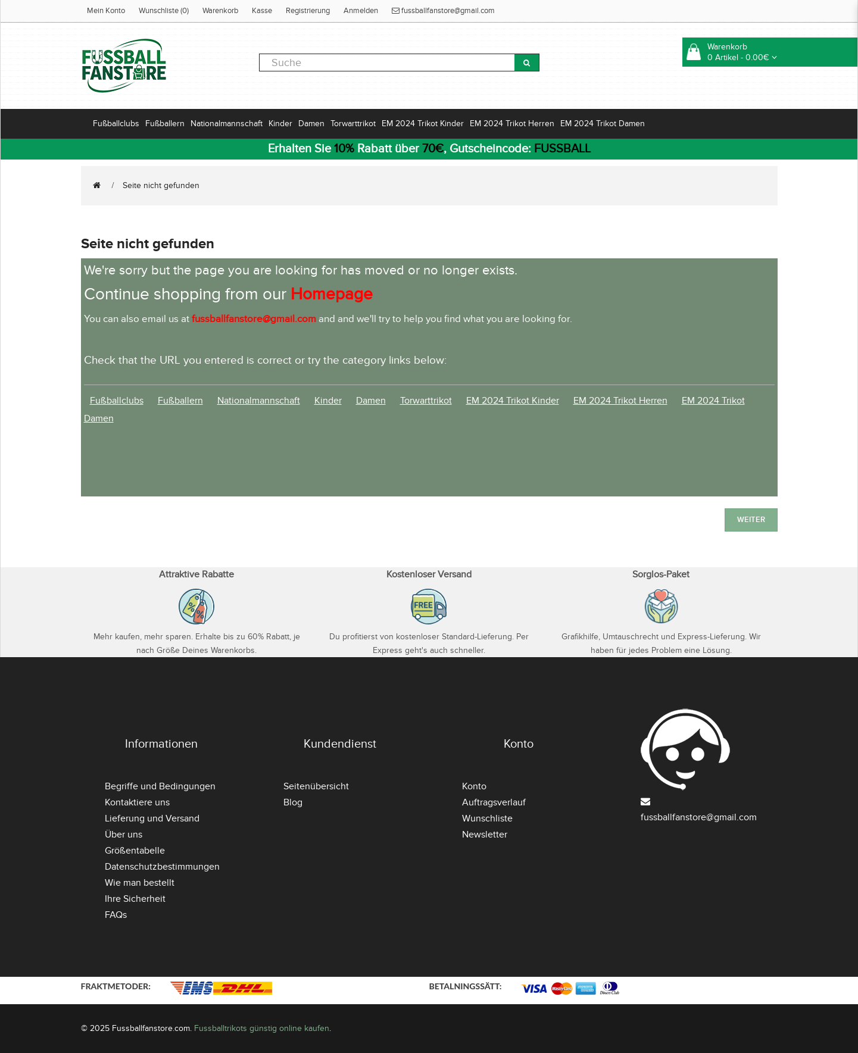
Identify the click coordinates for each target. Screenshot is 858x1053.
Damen (311, 123)
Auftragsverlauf (494, 802)
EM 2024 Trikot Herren (512, 123)
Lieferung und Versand (152, 818)
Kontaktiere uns (137, 802)
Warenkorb (220, 10)
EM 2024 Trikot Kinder (423, 123)
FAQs (116, 915)
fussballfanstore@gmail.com (443, 10)
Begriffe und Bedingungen (160, 786)
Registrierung (308, 10)
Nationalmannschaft (227, 123)
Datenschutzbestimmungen (162, 867)
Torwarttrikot (353, 123)
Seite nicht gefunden (161, 185)
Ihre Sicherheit (135, 899)
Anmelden (361, 10)
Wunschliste (487, 818)
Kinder (280, 123)
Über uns (123, 834)
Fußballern (165, 123)
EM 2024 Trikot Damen (602, 123)
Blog (292, 802)
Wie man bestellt (139, 883)
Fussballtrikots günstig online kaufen (261, 1028)
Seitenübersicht (316, 786)
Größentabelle (135, 851)
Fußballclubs (116, 123)
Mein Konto (106, 10)
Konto (474, 786)
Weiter (751, 519)
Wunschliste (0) (164, 10)
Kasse (262, 10)
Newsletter (484, 834)
